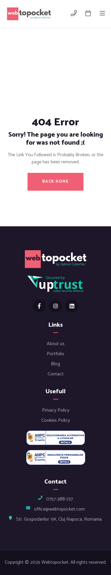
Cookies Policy (55, 420)
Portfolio (55, 354)
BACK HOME (55, 181)
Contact (56, 374)
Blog (55, 364)
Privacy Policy (55, 410)
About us (56, 344)
